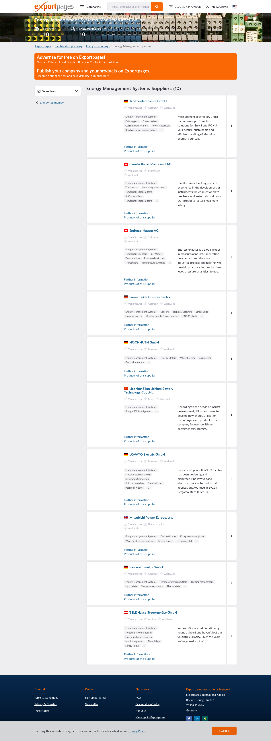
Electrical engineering (68, 46)
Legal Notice (41, 710)
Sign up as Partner (95, 697)
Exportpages (43, 46)
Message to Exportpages (150, 717)
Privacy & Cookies (45, 704)
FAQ (138, 697)
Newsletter (91, 704)
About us (141, 710)
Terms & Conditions (46, 697)
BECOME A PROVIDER (188, 6)
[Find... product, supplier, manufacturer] (129, 6)
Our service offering (148, 704)
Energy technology (98, 46)
